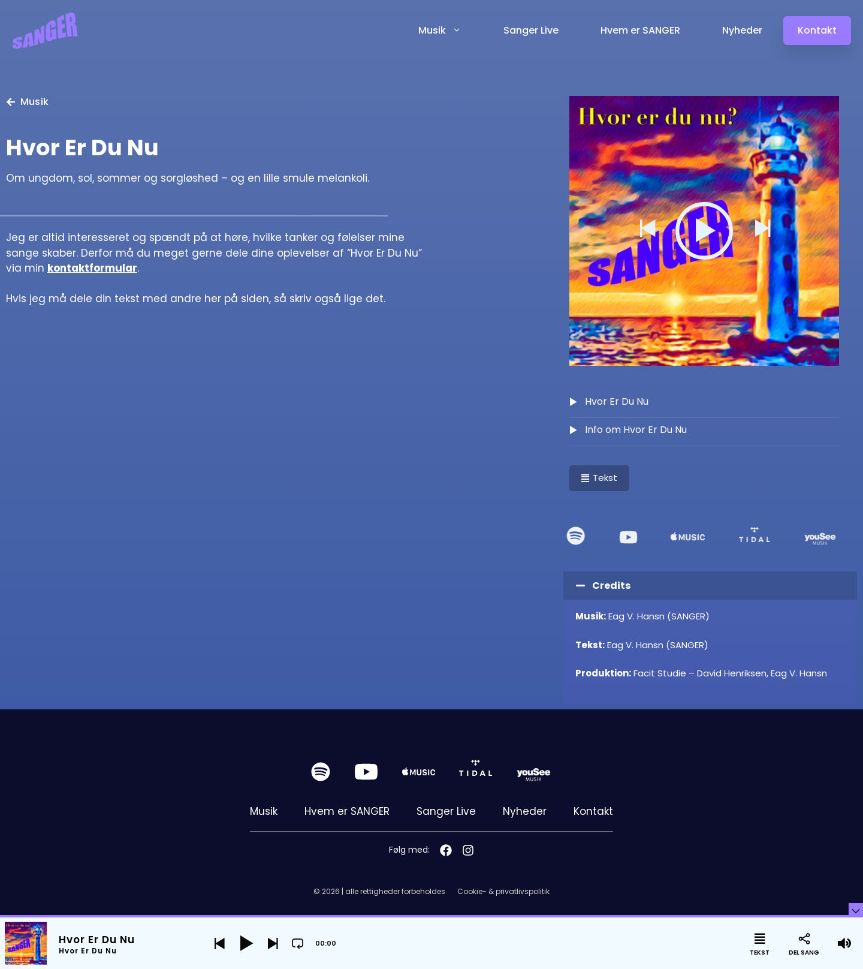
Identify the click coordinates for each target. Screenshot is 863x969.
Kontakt (593, 811)
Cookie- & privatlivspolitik (503, 891)
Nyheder (742, 30)
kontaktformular (92, 268)
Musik (450, 31)
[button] (646, 231)
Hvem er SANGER (640, 30)
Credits (611, 585)
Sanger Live (531, 30)
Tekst (599, 477)
